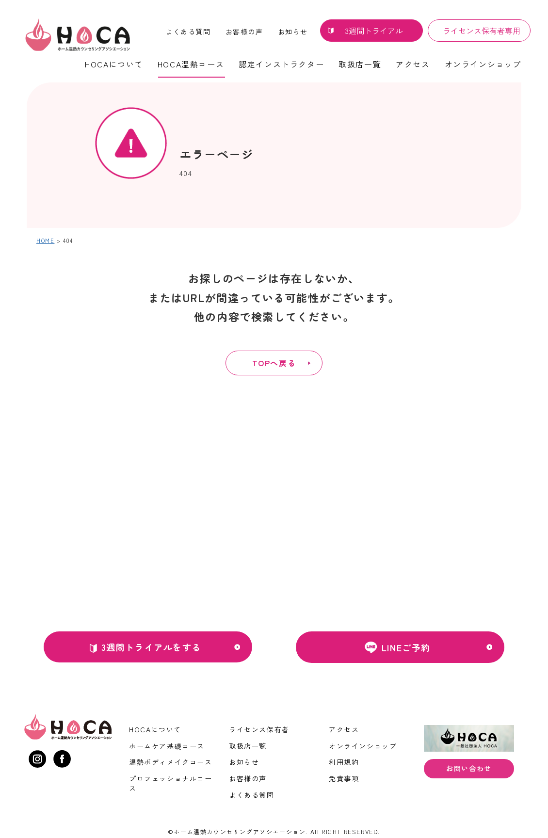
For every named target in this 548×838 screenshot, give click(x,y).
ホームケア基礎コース (167, 746)
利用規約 (344, 762)
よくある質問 (188, 31)
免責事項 (344, 778)
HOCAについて (114, 64)
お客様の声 (244, 31)
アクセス (413, 64)
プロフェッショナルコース (170, 783)
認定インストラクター (281, 64)
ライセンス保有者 (259, 729)
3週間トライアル (374, 30)
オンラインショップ (483, 64)
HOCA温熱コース (191, 64)
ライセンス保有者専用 (481, 30)
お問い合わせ (469, 769)
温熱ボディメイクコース (170, 762)
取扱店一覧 (359, 64)
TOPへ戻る (274, 363)
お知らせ (293, 31)
